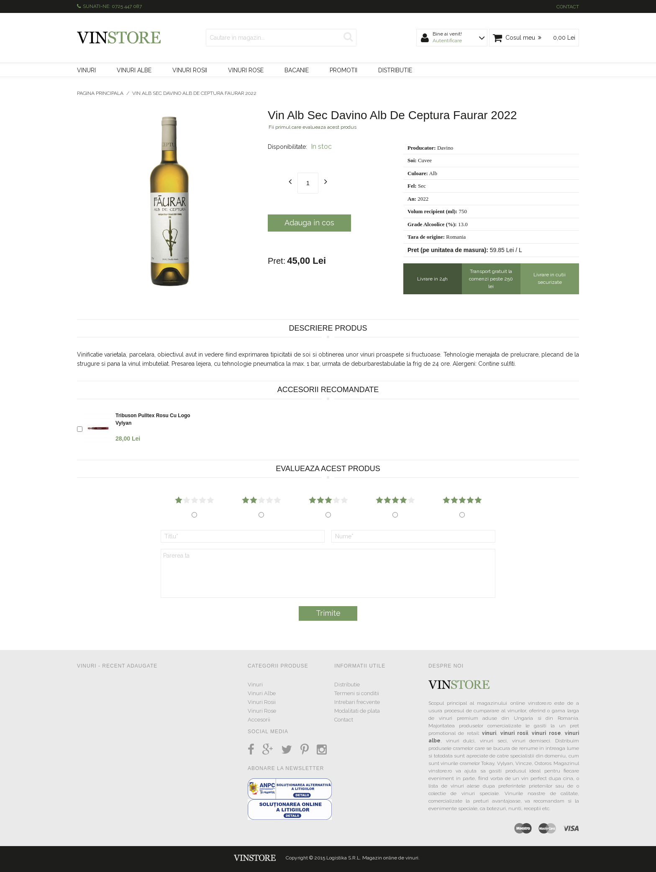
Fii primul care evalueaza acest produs (312, 127)
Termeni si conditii (356, 693)
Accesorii (259, 719)
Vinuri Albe (134, 70)
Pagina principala (100, 93)
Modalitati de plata (357, 711)
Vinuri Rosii (189, 70)
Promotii (343, 70)
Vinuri (86, 70)
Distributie (395, 70)
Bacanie (296, 70)
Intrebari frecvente (357, 702)
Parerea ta (328, 573)
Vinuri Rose (246, 70)
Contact (567, 7)
